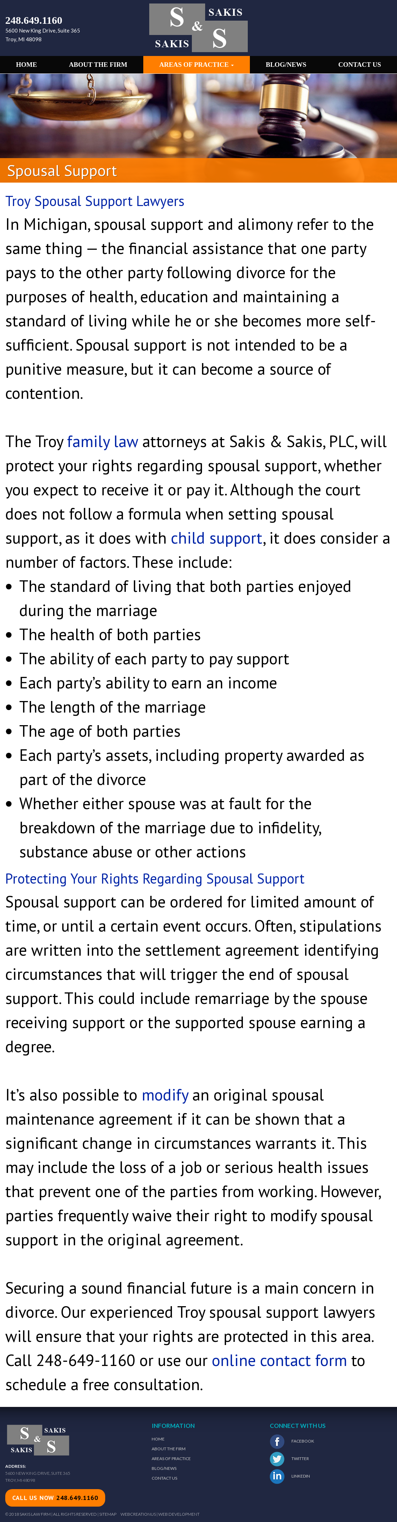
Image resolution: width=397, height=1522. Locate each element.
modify (165, 1094)
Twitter (289, 1459)
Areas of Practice (196, 64)
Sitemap (107, 1514)
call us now (55, 1498)
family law (102, 441)
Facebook (292, 1441)
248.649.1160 (33, 20)
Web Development (179, 1514)
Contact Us (359, 64)
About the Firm (98, 64)
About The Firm (169, 1448)
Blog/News (286, 64)
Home (26, 64)
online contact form (279, 1360)
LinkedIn (290, 1476)
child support (217, 537)
